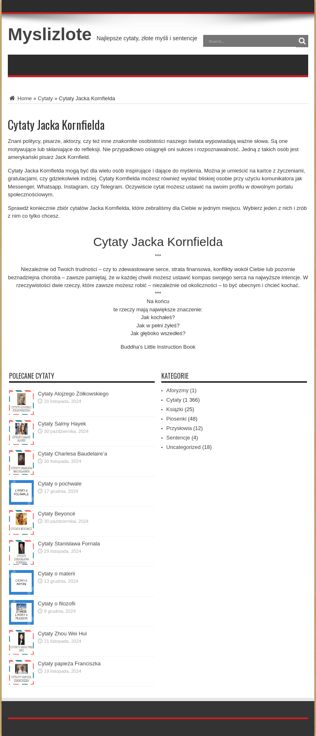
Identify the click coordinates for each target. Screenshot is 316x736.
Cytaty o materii (56, 573)
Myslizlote (50, 34)
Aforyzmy (177, 390)
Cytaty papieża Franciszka (69, 663)
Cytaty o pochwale (59, 484)
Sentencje (178, 438)
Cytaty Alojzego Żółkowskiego (73, 394)
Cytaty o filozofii (56, 603)
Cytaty (45, 98)
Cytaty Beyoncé (56, 514)
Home (20, 98)
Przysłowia (179, 428)
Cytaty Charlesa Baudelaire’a (72, 454)
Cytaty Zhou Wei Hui (62, 633)
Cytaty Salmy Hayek (62, 424)
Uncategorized (183, 447)
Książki (174, 409)
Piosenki (176, 419)
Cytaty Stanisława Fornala (69, 543)
